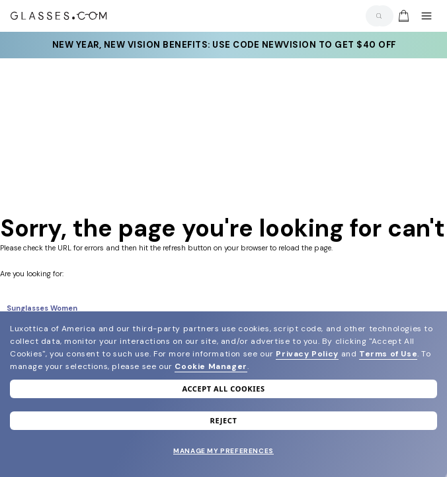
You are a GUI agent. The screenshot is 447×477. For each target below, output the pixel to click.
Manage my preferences (223, 451)
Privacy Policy (307, 353)
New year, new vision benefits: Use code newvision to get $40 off (223, 45)
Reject (223, 420)
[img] (403, 15)
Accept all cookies (223, 389)
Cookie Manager (211, 366)
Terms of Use (388, 353)
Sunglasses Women (42, 308)
